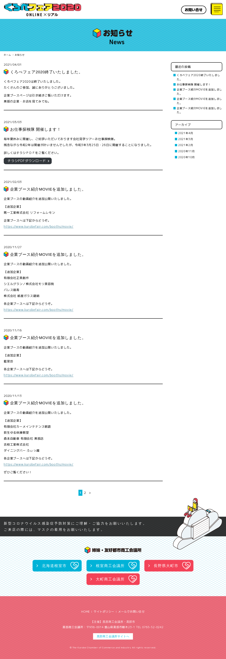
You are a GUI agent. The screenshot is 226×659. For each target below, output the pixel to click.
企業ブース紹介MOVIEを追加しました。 (48, 189)
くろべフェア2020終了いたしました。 (46, 72)
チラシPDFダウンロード (26, 160)
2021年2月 (185, 145)
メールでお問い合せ (131, 612)
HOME (85, 612)
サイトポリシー (104, 612)
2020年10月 (186, 157)
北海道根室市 (54, 566)
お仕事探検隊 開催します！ (35, 129)
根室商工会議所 (110, 566)
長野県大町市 (166, 566)
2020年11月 (186, 151)
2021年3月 (185, 139)
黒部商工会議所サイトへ (113, 636)
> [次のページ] (90, 493)
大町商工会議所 (110, 579)
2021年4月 (185, 133)
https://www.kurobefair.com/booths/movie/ (38, 226)
